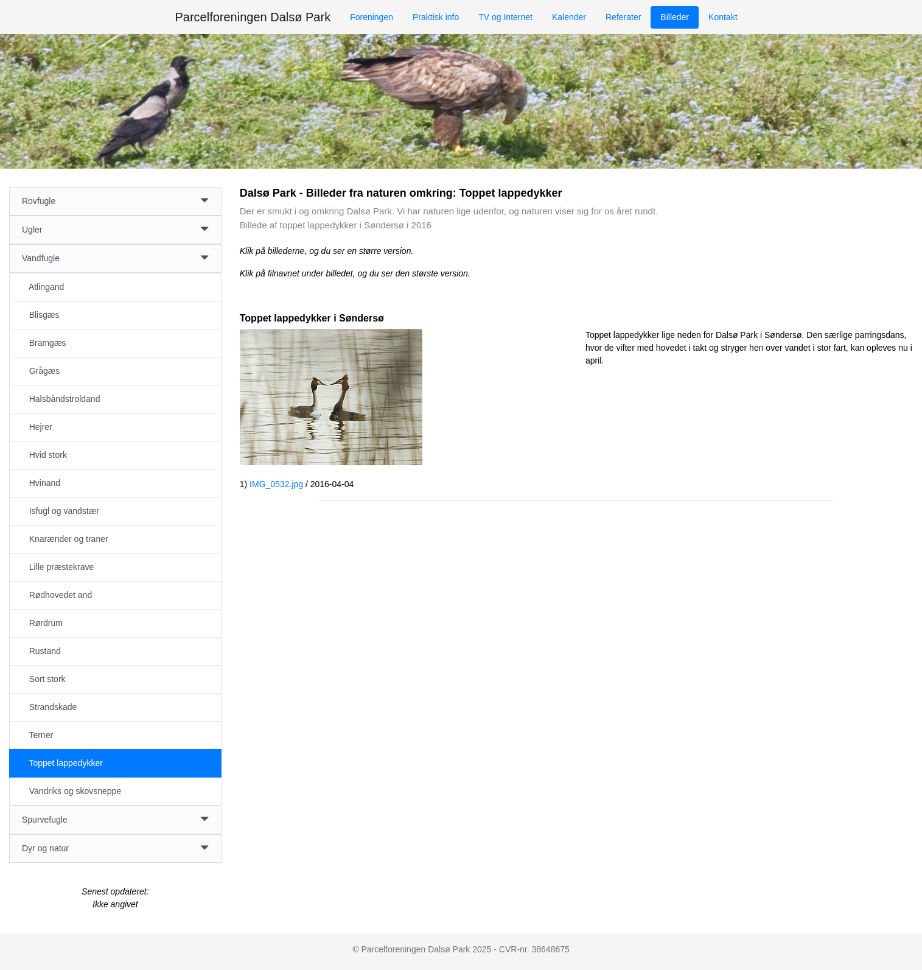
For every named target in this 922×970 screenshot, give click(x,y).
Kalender (569, 17)
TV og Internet (505, 17)
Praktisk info (436, 17)
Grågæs (41, 371)
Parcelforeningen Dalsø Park (252, 17)
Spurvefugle (115, 820)
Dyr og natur (115, 848)
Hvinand (41, 483)
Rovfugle (115, 201)
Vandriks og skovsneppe (71, 791)
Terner (37, 735)
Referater (623, 17)
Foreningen (371, 17)
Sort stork (44, 679)
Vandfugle (115, 258)
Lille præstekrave (58, 567)
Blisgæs (40, 315)
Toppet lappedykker (62, 763)
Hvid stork (44, 455)
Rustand (41, 651)
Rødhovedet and (57, 595)
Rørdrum (42, 623)
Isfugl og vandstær (60, 511)
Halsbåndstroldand (61, 399)
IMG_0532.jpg (276, 484)
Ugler (115, 229)
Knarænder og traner (65, 539)
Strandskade (49, 707)
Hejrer (37, 427)
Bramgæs (44, 343)
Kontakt (722, 17)
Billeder (674, 17)
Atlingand (43, 287)
